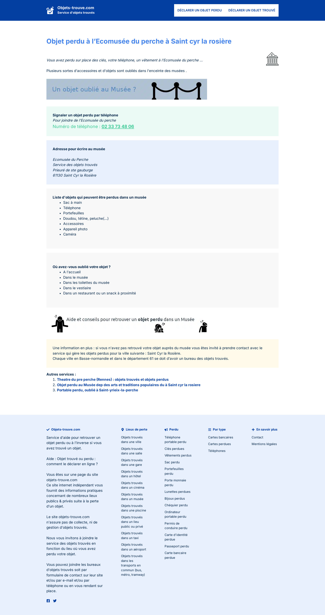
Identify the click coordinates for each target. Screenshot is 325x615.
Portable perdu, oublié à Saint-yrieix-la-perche (97, 390)
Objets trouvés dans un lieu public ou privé (132, 521)
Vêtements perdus (178, 455)
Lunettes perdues (177, 492)
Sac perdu (172, 462)
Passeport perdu (177, 546)
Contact (257, 437)
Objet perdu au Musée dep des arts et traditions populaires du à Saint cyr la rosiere (128, 385)
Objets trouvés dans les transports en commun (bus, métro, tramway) (133, 565)
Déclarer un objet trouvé (251, 10)
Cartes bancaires (220, 437)
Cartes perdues (219, 444)
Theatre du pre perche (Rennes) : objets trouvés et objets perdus (113, 379)
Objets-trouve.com (75, 7)
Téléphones (217, 451)
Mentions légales (264, 444)
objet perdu (55, 443)
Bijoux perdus (175, 498)
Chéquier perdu (176, 505)
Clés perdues (174, 449)
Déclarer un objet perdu (199, 10)
